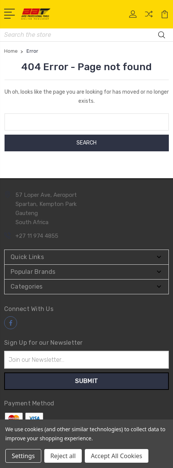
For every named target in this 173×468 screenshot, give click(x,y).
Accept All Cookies (116, 456)
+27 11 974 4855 (37, 235)
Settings (23, 456)
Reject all (63, 456)
